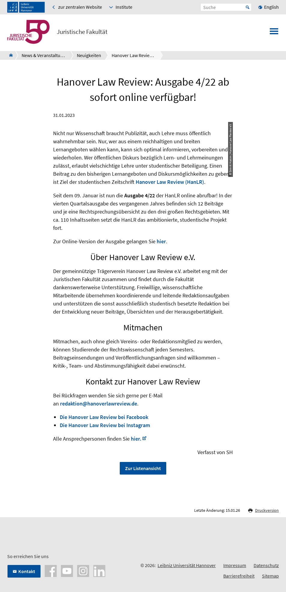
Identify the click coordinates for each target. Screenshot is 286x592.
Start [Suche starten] (247, 7)
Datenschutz (266, 565)
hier (161, 241)
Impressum (234, 565)
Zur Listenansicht (143, 468)
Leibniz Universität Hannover (187, 565)
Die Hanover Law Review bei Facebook (104, 417)
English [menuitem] (271, 7)
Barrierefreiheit (238, 576)
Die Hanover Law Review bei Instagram (105, 425)
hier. (136, 438)
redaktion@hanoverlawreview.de (98, 403)
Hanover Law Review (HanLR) (170, 181)
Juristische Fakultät (82, 31)
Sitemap (270, 576)
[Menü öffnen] (274, 33)
